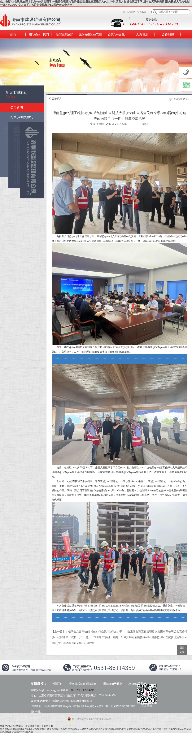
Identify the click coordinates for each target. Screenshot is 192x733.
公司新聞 (17, 107)
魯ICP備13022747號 (82, 690)
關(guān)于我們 (39, 34)
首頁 (13, 34)
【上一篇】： (60, 631)
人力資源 (142, 34)
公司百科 (57, 683)
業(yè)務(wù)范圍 (90, 34)
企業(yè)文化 (116, 34)
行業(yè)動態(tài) (22, 117)
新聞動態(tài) (64, 34)
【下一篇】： (85, 637)
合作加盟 (168, 34)
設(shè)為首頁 (129, 15)
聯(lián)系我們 (137, 683)
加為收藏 (141, 12)
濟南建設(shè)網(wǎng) (83, 683)
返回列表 (182, 649)
